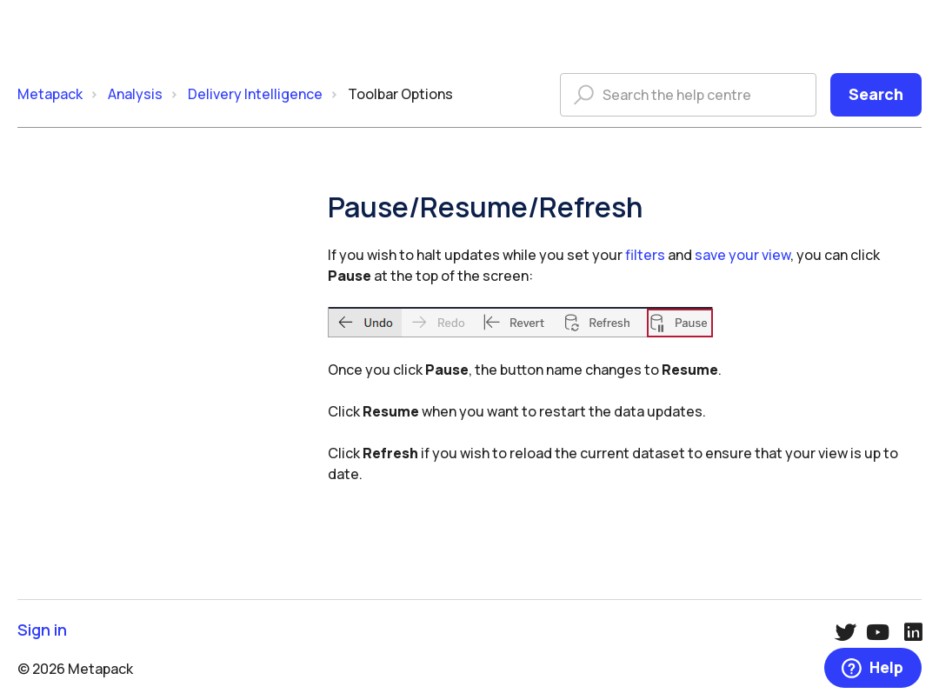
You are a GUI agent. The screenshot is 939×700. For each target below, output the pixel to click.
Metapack (50, 93)
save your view (742, 254)
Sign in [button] (42, 630)
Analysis (135, 93)
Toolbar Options (400, 93)
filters (645, 254)
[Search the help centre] (688, 95)
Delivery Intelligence (255, 93)
